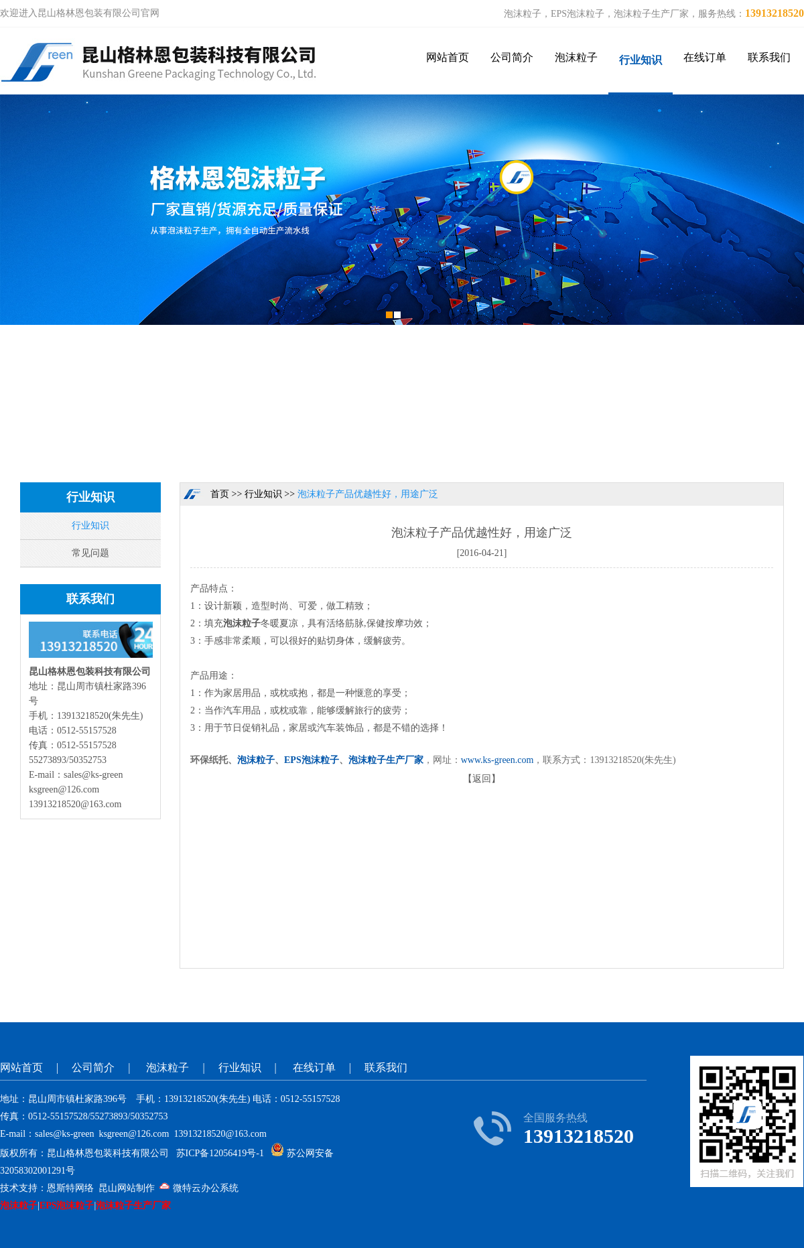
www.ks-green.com (497, 760)
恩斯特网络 (70, 1188)
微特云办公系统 (199, 1188)
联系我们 (769, 57)
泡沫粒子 (576, 57)
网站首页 (447, 57)
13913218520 (774, 13)
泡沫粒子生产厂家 (385, 760)
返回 (481, 779)
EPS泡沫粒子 (311, 760)
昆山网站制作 (126, 1188)
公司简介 (511, 57)
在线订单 (704, 57)
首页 (219, 494)
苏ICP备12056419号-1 (220, 1153)
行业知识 (640, 60)
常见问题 (90, 553)
